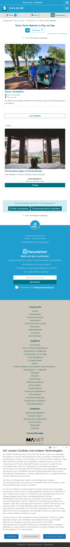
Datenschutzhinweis (34, 545)
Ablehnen (11, 536)
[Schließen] (66, 447)
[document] (35, 491)
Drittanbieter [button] (48, 545)
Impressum (21, 545)
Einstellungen (31, 536)
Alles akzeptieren (54, 536)
